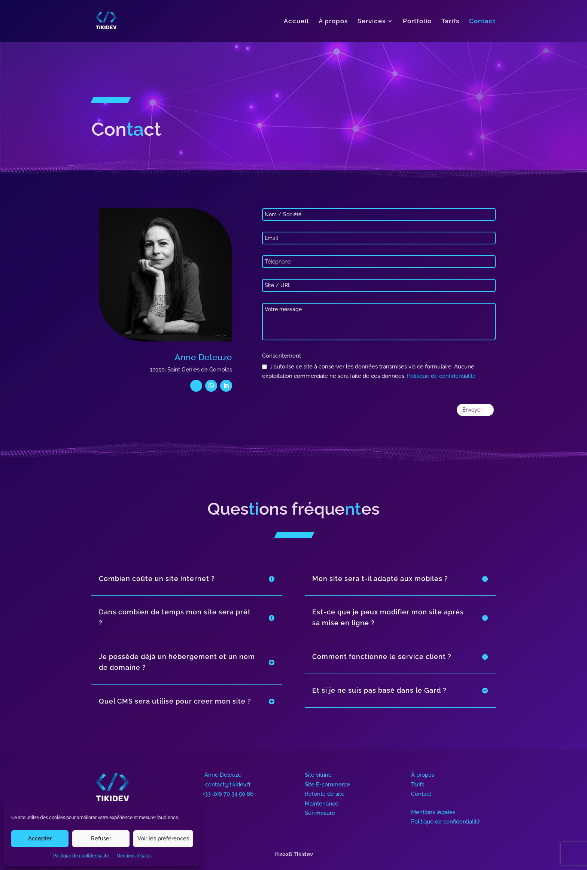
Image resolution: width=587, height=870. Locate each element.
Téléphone (278, 262)
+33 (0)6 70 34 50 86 (228, 794)
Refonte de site (324, 794)
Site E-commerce (327, 784)
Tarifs (450, 21)
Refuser (101, 838)
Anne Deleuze (222, 774)
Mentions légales (134, 855)
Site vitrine (318, 774)
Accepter (40, 838)
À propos (333, 21)
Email (273, 238)
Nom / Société (285, 214)
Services (372, 21)
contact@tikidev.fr (228, 784)
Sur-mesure (320, 813)
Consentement (283, 355)
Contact (482, 21)
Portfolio (417, 21)
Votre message (285, 309)
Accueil (296, 21)
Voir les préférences (163, 838)
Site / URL (278, 285)
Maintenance (321, 803)
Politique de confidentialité (81, 855)
